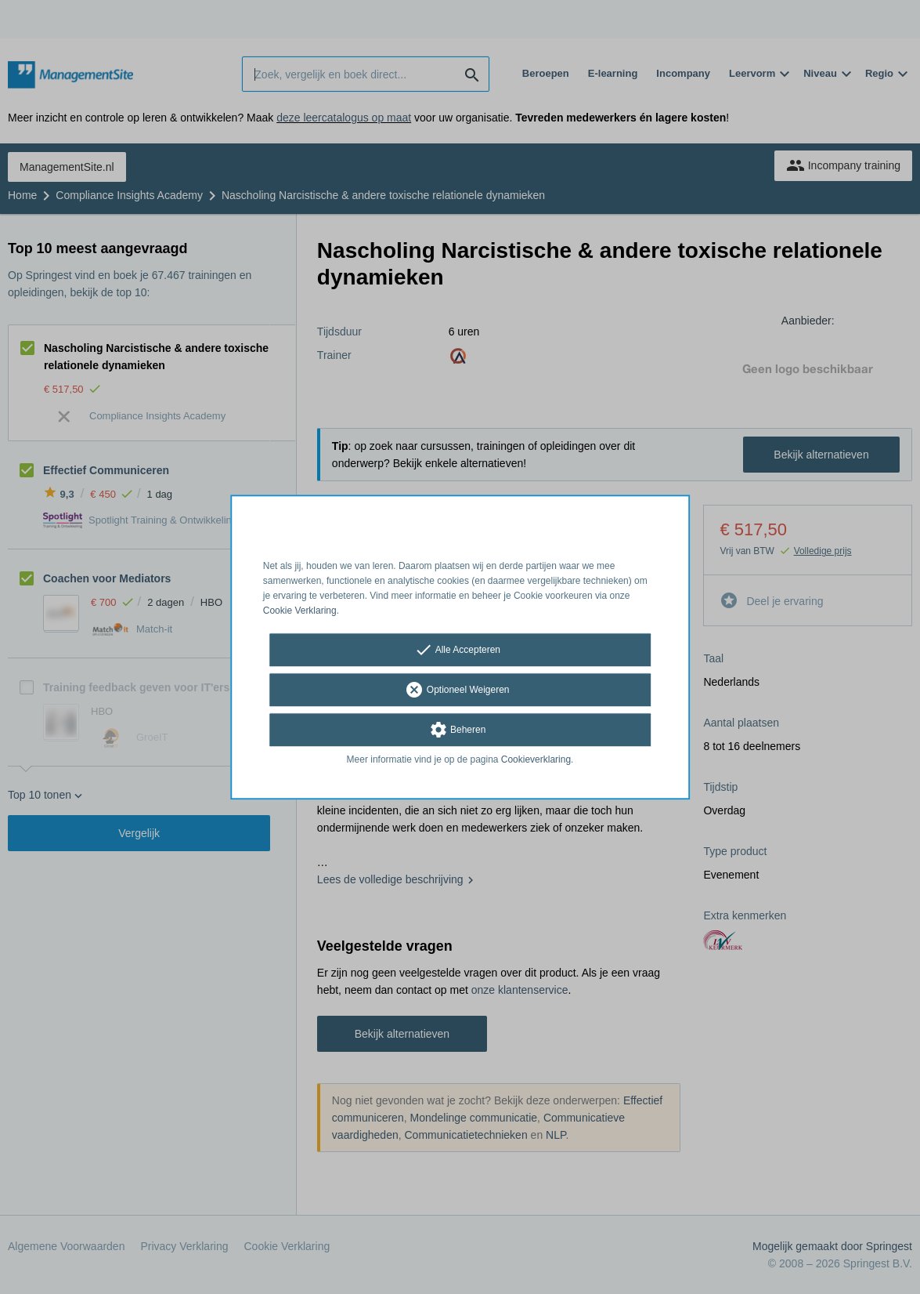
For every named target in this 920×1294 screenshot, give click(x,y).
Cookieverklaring (536, 760)
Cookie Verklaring (300, 610)
